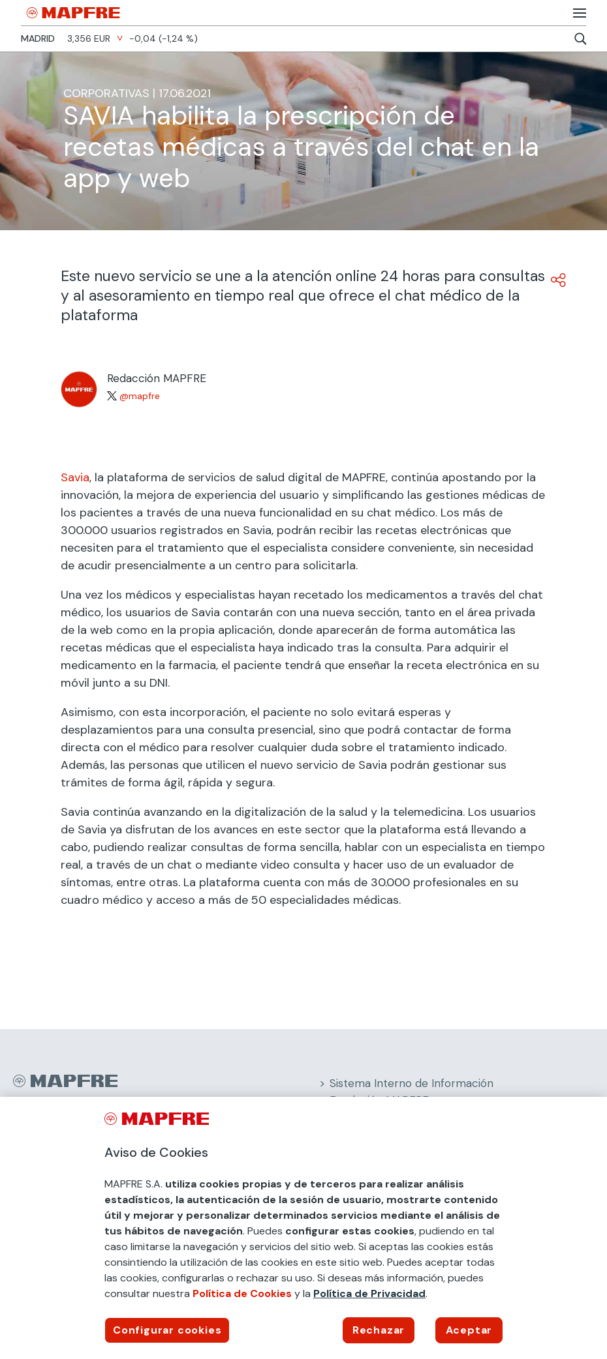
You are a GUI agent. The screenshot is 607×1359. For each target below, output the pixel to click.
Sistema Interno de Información (411, 1083)
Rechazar (378, 1330)
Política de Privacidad (369, 1293)
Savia (75, 477)
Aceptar (469, 1330)
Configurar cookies (167, 1330)
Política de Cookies (242, 1293)
